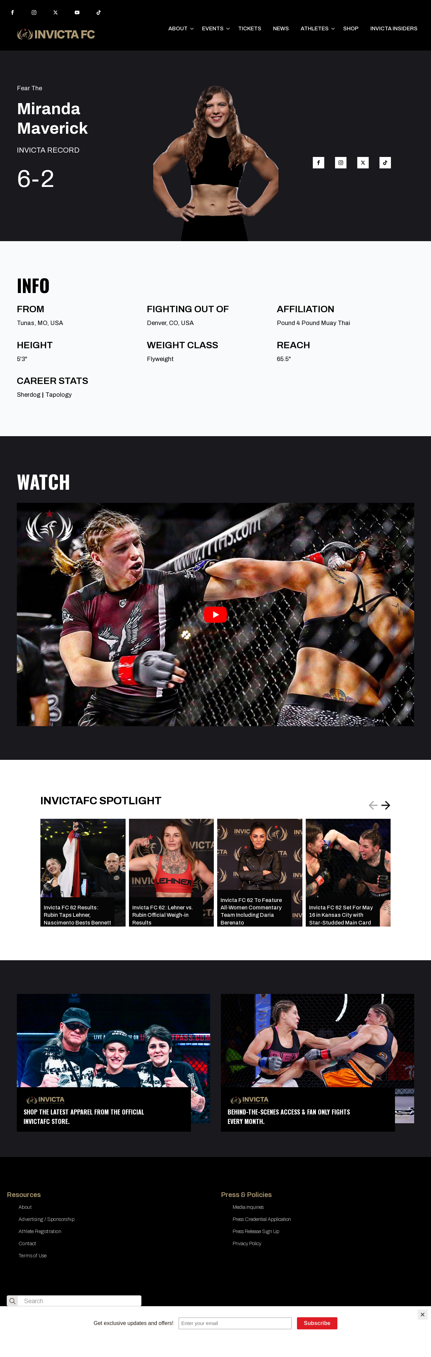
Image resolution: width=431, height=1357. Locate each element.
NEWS (281, 28)
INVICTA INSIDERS (394, 28)
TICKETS (249, 28)
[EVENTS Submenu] (228, 28)
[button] (386, 805)
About (25, 1207)
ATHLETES (315, 28)
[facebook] (12, 12)
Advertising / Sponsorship (46, 1219)
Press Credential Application (262, 1219)
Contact (27, 1243)
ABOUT (178, 28)
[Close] (423, 1315)
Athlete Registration (40, 1231)
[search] (12, 1301)
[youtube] (77, 12)
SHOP (351, 28)
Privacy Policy (247, 1243)
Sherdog (28, 394)
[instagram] (34, 12)
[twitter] (55, 12)
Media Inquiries (248, 1207)
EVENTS (213, 28)
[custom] (98, 12)
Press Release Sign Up (256, 1231)
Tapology (58, 394)
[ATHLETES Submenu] (333, 28)
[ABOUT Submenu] (192, 28)
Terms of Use (33, 1255)
